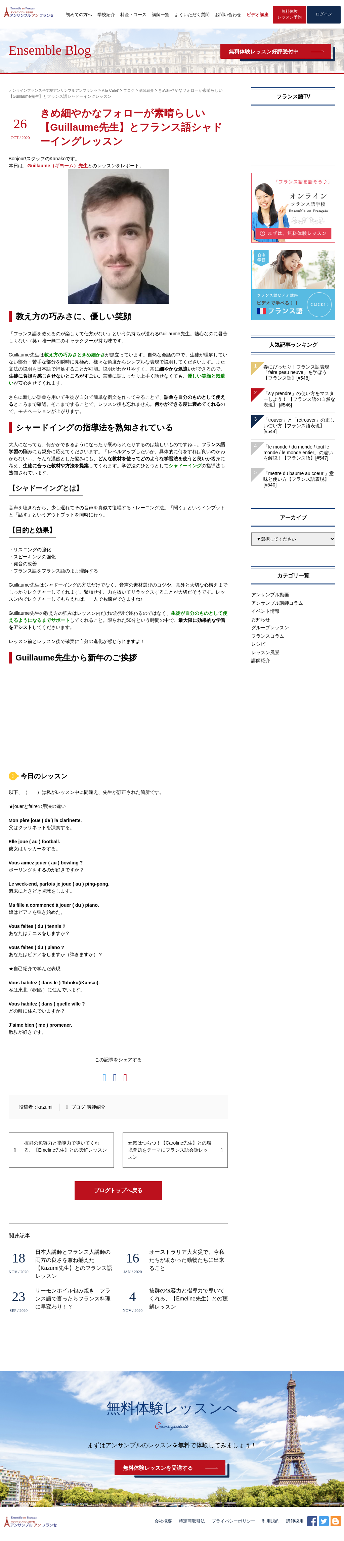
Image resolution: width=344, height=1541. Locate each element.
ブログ (78, 1108)
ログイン (324, 15)
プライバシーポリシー (233, 1526)
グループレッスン (270, 629)
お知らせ (260, 620)
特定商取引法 (192, 1526)
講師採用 (295, 1526)
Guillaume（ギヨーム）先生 (58, 167)
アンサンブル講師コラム (277, 604)
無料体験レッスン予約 (289, 15)
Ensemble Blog (50, 50)
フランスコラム (267, 637)
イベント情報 (265, 612)
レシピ (258, 645)
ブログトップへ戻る (118, 1191)
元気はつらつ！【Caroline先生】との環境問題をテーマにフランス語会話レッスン (169, 1151)
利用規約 (271, 1526)
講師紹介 (96, 1108)
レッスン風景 (265, 653)
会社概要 (163, 1526)
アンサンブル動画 (270, 596)
